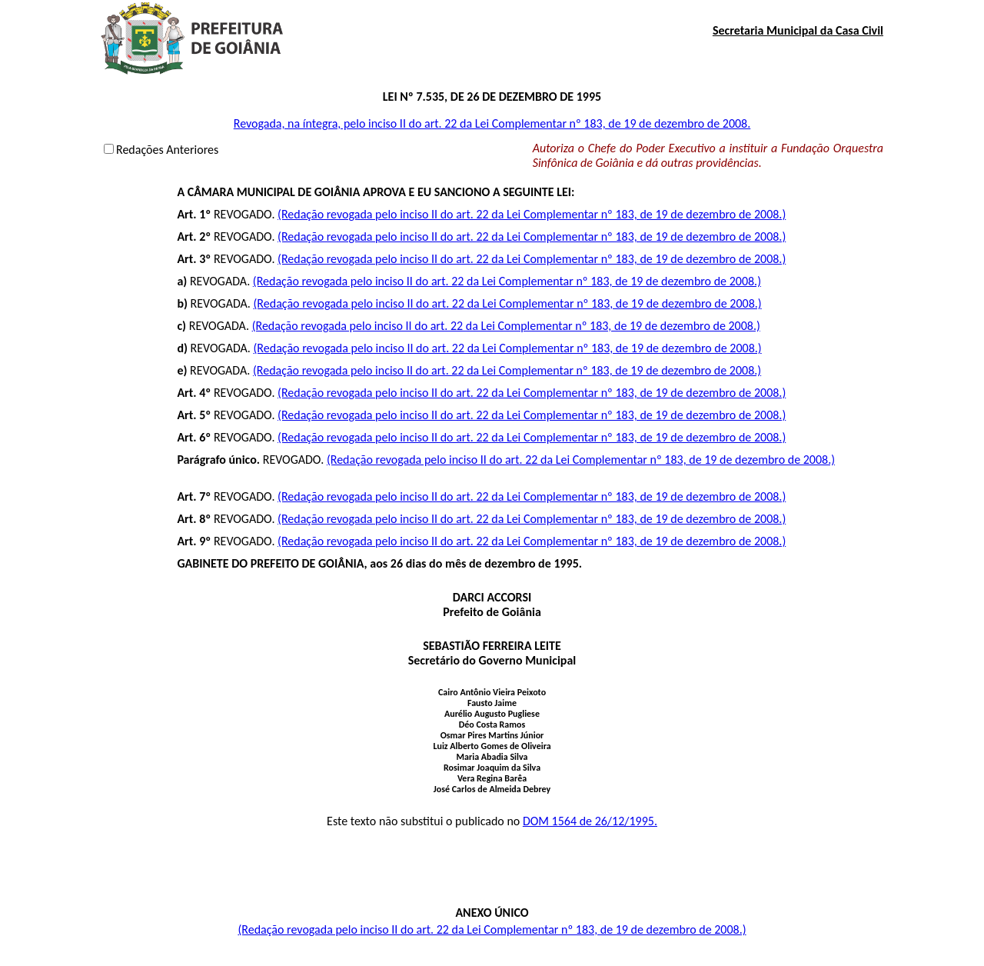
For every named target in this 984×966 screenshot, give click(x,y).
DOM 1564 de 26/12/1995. (590, 821)
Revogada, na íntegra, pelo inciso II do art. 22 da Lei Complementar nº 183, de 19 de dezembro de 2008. (492, 123)
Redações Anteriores (167, 149)
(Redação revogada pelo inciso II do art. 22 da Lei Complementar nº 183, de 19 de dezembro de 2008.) (532, 214)
